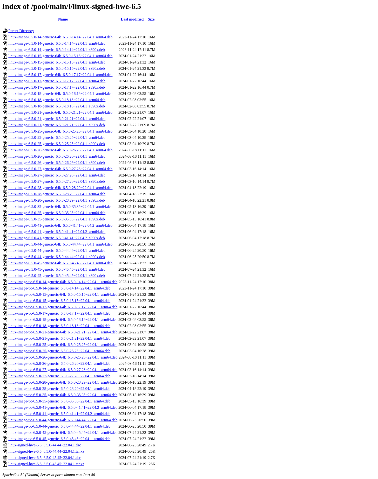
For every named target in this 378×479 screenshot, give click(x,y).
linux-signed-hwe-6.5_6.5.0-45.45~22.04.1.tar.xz (46, 464)
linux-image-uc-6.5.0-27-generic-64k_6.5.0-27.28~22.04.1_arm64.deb (62, 370)
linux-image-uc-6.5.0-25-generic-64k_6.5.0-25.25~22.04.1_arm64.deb (62, 345)
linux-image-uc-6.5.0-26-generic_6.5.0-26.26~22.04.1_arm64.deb (59, 363)
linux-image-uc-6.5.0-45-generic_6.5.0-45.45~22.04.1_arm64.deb (59, 439)
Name (63, 19)
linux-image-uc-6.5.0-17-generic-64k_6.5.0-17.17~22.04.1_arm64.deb (62, 307)
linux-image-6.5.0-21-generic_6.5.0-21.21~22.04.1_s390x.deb (56, 125)
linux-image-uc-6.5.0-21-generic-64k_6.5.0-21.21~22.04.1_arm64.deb (62, 332)
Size (151, 19)
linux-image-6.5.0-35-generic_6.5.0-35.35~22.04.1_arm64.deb (56, 213)
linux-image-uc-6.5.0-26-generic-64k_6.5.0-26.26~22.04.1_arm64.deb (62, 357)
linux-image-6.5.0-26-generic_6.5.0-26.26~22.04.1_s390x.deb (56, 163)
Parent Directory (21, 31)
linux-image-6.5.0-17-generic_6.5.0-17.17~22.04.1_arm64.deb (56, 81)
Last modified (132, 19)
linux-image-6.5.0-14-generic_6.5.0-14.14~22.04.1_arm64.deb (56, 43)
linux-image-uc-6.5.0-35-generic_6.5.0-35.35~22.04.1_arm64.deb (59, 401)
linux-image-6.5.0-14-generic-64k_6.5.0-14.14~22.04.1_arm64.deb (60, 37)
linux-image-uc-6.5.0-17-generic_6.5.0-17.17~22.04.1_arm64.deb (59, 313)
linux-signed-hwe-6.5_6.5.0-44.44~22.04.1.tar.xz (46, 451)
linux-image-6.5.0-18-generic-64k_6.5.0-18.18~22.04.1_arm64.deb (60, 94)
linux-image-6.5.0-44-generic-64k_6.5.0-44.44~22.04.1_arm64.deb (60, 244)
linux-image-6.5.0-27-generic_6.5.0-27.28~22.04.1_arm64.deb (56, 175)
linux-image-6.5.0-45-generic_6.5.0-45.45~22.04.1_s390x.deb (56, 276)
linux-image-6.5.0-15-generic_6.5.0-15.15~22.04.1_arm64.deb (56, 62)
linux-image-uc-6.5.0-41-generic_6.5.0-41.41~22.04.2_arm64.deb (59, 414)
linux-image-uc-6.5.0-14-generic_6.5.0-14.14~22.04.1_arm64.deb (59, 288)
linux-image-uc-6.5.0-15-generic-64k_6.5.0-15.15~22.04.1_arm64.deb (62, 294)
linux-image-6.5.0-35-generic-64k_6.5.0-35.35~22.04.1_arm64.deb (60, 206)
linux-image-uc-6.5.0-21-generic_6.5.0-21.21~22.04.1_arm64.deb (59, 338)
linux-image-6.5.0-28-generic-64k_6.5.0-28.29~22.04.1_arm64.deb (60, 188)
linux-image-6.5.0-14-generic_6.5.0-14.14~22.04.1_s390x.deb (56, 50)
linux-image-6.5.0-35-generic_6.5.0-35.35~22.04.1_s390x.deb (56, 219)
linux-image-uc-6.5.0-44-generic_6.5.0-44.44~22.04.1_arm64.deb (59, 426)
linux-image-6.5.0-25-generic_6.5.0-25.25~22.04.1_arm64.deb (56, 137)
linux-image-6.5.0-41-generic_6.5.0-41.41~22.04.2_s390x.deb (56, 238)
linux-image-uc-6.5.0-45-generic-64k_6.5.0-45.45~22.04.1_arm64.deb (62, 432)
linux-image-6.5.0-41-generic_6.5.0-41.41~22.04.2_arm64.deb (56, 232)
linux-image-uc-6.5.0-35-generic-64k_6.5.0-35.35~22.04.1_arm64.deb (62, 395)
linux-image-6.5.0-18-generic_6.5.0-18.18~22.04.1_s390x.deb (56, 106)
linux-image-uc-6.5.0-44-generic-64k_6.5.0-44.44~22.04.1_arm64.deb (62, 420)
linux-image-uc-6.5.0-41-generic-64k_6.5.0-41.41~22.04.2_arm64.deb (62, 407)
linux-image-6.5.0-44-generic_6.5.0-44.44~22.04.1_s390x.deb (56, 257)
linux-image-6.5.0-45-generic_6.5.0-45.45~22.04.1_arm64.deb (56, 269)
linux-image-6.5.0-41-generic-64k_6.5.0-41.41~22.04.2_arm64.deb (60, 225)
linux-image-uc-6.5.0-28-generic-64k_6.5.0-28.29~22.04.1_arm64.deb (62, 382)
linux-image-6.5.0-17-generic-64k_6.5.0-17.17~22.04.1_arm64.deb (60, 75)
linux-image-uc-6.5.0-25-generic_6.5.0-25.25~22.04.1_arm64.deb (59, 351)
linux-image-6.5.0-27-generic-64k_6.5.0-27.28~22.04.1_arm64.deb (60, 169)
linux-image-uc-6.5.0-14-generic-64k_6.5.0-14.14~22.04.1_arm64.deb (62, 282)
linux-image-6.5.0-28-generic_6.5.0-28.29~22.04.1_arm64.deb (56, 194)
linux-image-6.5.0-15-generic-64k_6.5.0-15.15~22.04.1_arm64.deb (60, 56)
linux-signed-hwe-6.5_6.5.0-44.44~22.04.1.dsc (44, 445)
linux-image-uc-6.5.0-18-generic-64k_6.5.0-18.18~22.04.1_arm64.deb (62, 319)
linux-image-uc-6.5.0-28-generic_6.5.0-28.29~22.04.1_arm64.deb (59, 389)
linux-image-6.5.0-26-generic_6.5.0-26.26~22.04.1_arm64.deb (56, 156)
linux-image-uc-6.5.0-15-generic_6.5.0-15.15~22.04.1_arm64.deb (59, 301)
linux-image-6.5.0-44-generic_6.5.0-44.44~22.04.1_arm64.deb (56, 250)
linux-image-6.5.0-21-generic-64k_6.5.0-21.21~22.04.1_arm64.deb (60, 112)
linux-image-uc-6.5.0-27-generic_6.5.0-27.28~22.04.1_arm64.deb (59, 376)
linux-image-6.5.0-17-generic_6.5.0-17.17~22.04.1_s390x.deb (56, 87)
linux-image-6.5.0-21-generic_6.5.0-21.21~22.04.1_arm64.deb (56, 119)
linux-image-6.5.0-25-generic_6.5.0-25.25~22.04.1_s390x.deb (56, 144)
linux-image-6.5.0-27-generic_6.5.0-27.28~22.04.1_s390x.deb (56, 181)
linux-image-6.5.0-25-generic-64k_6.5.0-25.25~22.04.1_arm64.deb (60, 131)
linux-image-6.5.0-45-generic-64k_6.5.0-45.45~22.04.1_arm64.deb (60, 263)
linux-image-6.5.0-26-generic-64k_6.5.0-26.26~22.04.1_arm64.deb (60, 150)
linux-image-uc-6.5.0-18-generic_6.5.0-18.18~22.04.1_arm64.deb (59, 326)
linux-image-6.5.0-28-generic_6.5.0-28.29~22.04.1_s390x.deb (56, 200)
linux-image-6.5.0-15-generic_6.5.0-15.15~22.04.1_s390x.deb (56, 68)
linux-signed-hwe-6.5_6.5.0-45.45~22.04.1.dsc (44, 458)
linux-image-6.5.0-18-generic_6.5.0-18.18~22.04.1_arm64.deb (56, 100)
